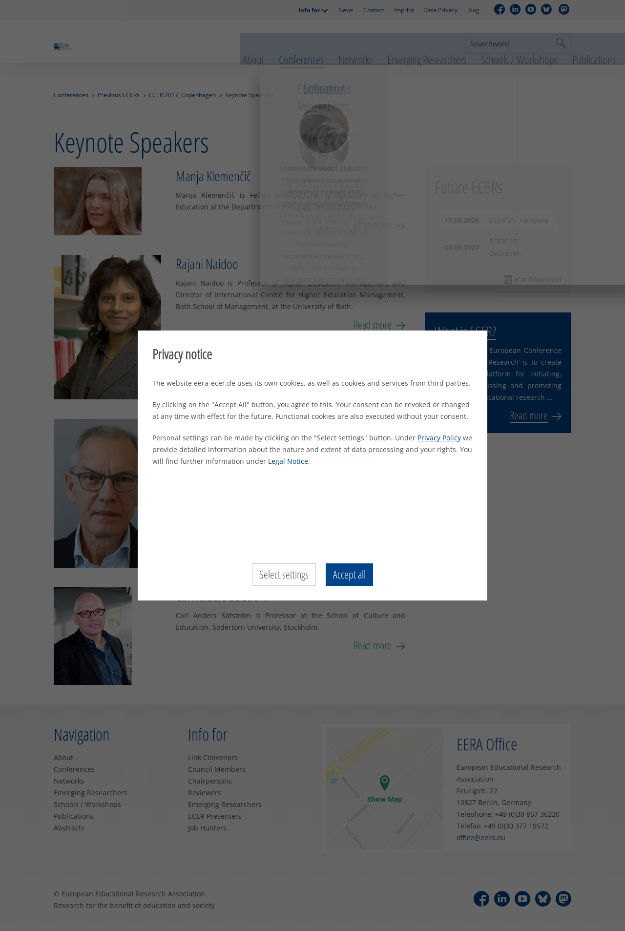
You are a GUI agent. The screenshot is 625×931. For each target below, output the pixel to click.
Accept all (349, 574)
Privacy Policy (439, 437)
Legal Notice (288, 461)
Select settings (284, 574)
